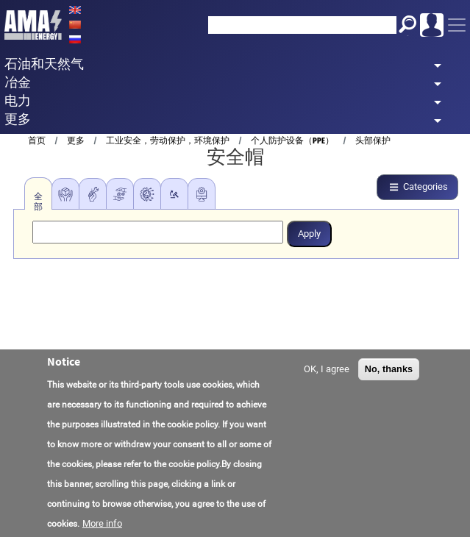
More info (102, 524)
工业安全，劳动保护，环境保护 (167, 140)
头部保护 (373, 140)
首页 (37, 140)
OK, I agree (326, 370)
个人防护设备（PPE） (292, 140)
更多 (76, 140)
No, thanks (389, 370)
